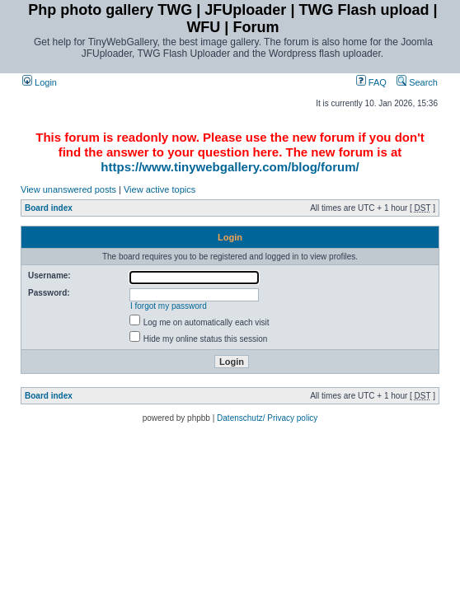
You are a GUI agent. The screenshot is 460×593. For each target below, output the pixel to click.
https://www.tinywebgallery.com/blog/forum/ (230, 167)
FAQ (371, 82)
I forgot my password (168, 306)
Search (417, 82)
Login (39, 82)
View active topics (159, 189)
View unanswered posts (68, 189)
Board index (49, 207)
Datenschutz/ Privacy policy (267, 418)
